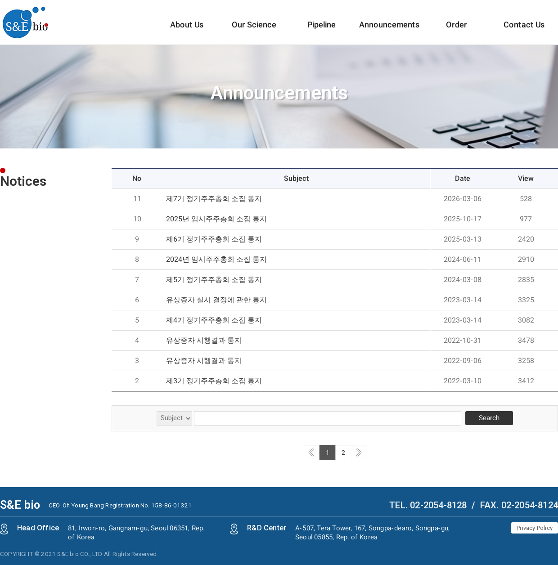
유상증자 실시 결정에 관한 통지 (216, 300)
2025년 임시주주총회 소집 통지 (216, 219)
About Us (186, 32)
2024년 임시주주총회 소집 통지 (216, 259)
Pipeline (321, 32)
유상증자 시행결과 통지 (204, 340)
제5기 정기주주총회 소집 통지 (214, 279)
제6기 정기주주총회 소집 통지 (214, 239)
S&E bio (20, 504)
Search (489, 418)
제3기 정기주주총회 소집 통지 (214, 381)
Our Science (254, 32)
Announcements (389, 32)
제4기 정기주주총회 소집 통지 (214, 320)
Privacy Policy (535, 528)
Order (456, 32)
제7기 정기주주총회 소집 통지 (214, 198)
